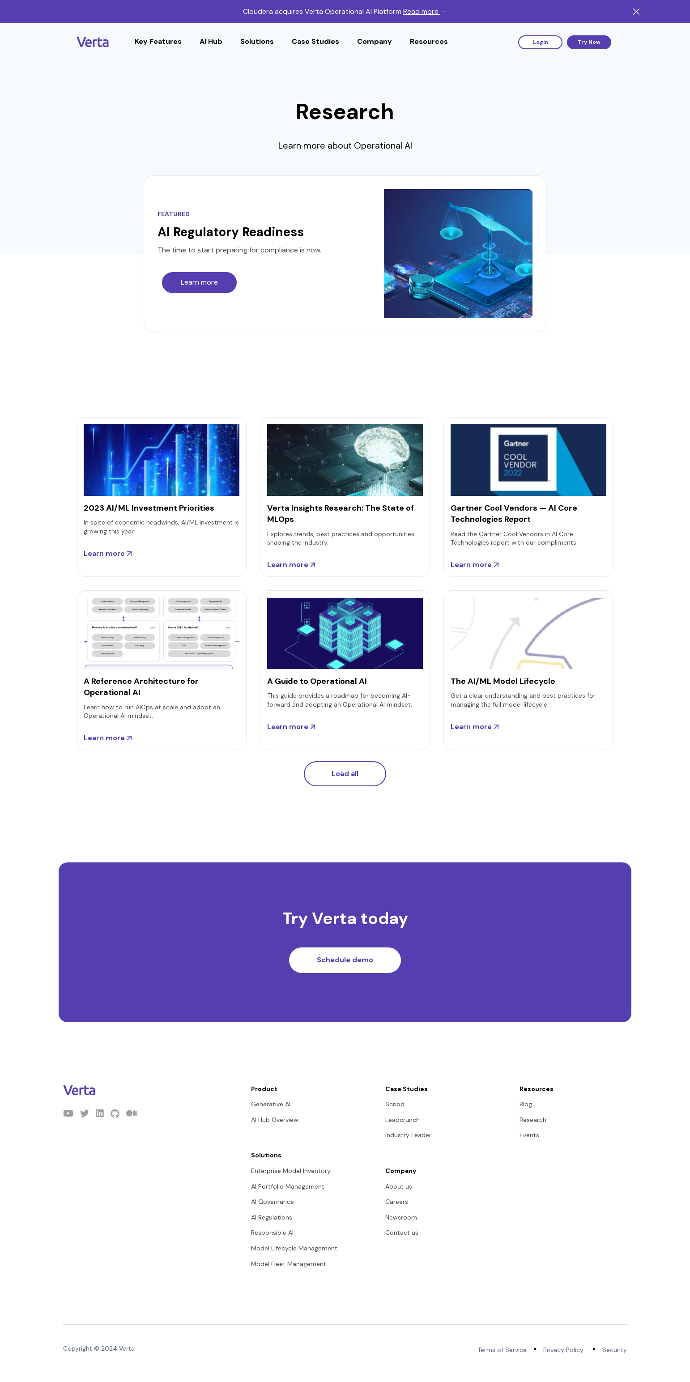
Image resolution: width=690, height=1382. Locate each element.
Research (533, 1120)
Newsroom (401, 1217)
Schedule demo (345, 959)
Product (264, 1089)
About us (398, 1186)
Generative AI (270, 1104)
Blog (526, 1104)
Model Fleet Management (288, 1264)
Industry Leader (408, 1135)
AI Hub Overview (274, 1120)
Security (614, 1350)
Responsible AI (272, 1232)
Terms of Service (502, 1350)
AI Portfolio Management (287, 1186)
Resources (429, 41)
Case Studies (315, 41)
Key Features (158, 41)
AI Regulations (271, 1217)
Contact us (401, 1232)
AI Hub (211, 41)
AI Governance (272, 1202)
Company (374, 41)
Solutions (257, 41)
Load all (345, 773)
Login (540, 42)
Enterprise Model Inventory (291, 1171)
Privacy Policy (563, 1350)
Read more (425, 11)
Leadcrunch (402, 1120)
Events (529, 1135)
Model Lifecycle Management (294, 1248)
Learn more (199, 282)
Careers (396, 1202)
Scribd (395, 1104)
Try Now (589, 42)
